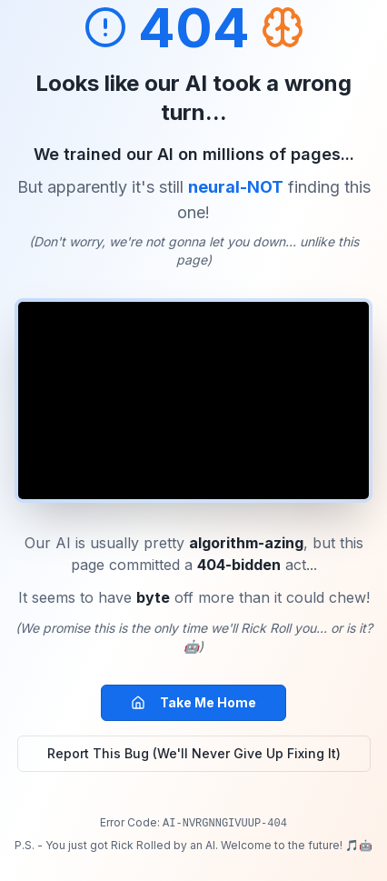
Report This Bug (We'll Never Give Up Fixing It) (194, 753)
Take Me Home (193, 702)
